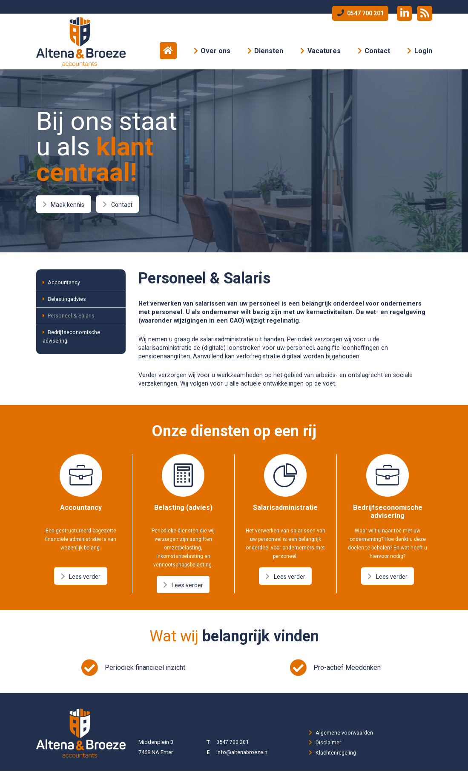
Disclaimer (328, 743)
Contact (377, 51)
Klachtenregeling (336, 753)
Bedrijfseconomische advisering (72, 338)
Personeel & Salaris (69, 317)
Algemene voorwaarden (345, 732)
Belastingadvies (65, 299)
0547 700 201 (359, 13)
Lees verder (80, 576)
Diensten (268, 51)
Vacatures (324, 51)
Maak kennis (64, 204)
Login (423, 51)
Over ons (215, 51)
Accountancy (61, 282)
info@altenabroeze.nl (242, 753)
